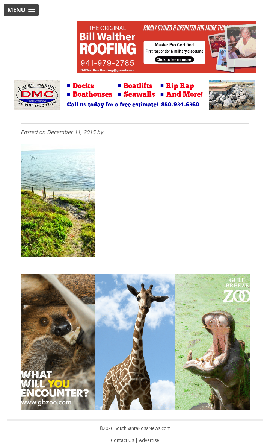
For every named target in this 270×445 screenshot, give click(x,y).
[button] (21, 10)
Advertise (149, 440)
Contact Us (122, 440)
